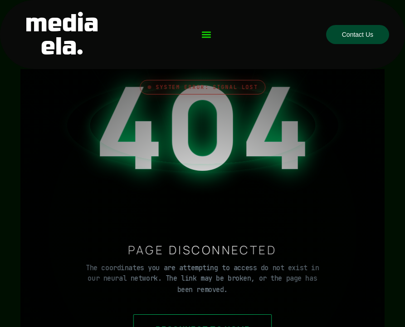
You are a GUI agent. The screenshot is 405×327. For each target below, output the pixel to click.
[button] (206, 34)
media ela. (61, 34)
